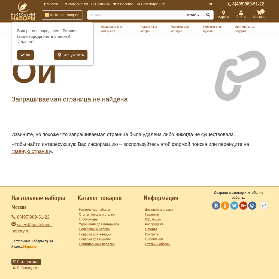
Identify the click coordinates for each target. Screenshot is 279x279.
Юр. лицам (153, 219)
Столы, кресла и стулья (97, 214)
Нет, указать (70, 55)
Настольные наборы (94, 209)
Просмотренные (151, 4)
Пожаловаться (26, 262)
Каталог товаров (62, 15)
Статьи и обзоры (157, 244)
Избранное (123, 4)
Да (25, 55)
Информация (76, 4)
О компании (154, 239)
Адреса (223, 15)
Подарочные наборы (148, 29)
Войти (241, 15)
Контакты (152, 234)
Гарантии (152, 214)
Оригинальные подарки (245, 29)
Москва (50, 4)
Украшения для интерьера (111, 29)
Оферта (151, 229)
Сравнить (101, 4)
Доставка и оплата (159, 209)
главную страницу (31, 151)
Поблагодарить (26, 268)
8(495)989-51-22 (246, 4)
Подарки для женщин (180, 29)
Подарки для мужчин (212, 29)
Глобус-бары (88, 219)
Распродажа (154, 224)
